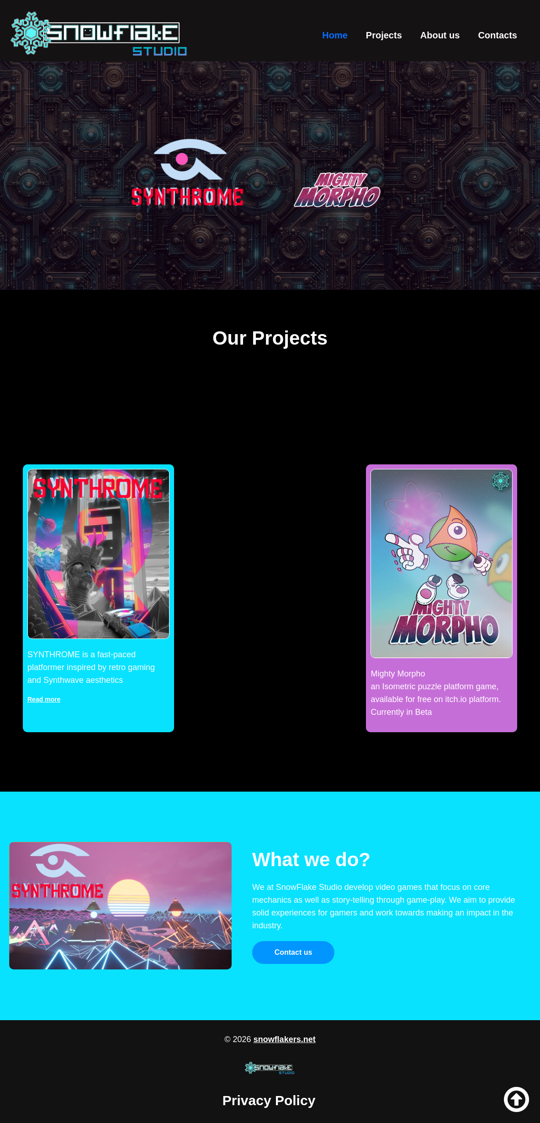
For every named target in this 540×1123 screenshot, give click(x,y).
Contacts (497, 35)
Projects (384, 35)
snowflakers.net (285, 1039)
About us (440, 35)
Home (335, 35)
